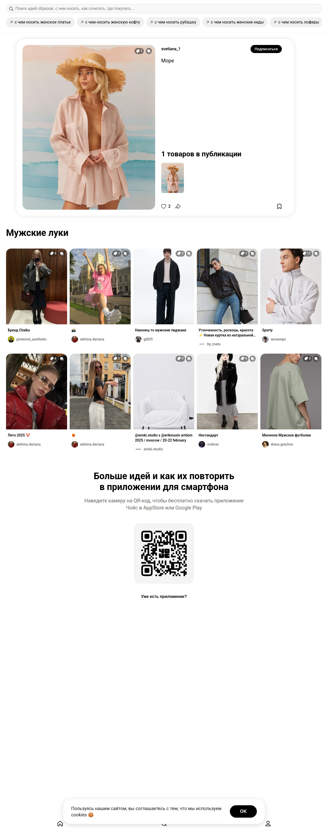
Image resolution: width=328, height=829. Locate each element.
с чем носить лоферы (296, 22)
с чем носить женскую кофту (110, 22)
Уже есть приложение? (164, 596)
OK (243, 811)
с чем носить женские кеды (235, 22)
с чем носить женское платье (40, 22)
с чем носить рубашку (173, 22)
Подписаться (266, 49)
